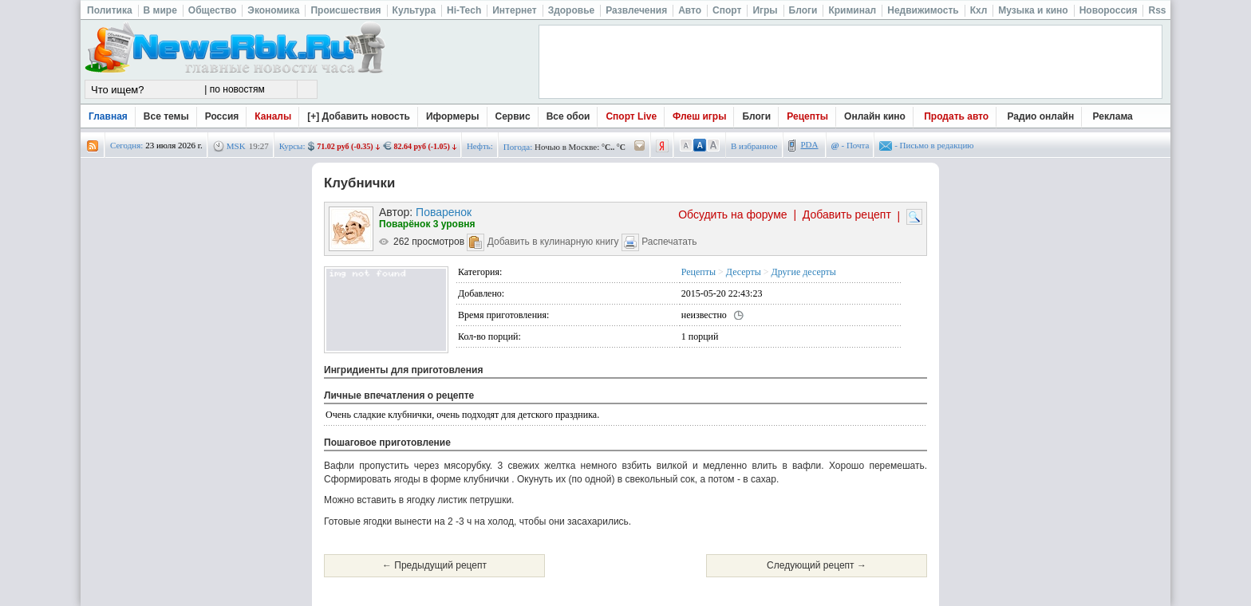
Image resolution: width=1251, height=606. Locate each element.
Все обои (568, 116)
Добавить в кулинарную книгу (553, 241)
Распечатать (669, 241)
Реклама (1113, 116)
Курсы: (292, 146)
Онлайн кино (875, 116)
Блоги (756, 116)
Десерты (743, 271)
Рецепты (807, 116)
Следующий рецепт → (816, 565)
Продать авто (956, 116)
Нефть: (480, 146)
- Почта (850, 145)
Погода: (517, 147)
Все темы (166, 116)
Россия (222, 116)
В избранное (754, 146)
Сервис (513, 116)
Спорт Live (631, 116)
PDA (810, 144)
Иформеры (452, 116)
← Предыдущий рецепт (434, 565)
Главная (108, 116)
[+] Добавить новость (358, 116)
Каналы (273, 116)
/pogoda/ (639, 146)
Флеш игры (699, 116)
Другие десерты (804, 271)
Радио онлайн (1041, 116)
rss (92, 146)
